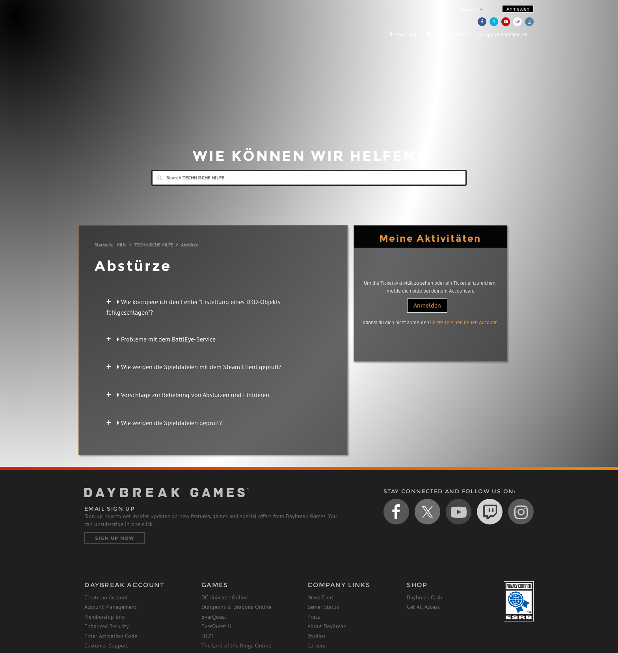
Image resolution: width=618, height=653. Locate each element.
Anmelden (427, 305)
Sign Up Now (114, 538)
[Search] (309, 178)
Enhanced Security (106, 626)
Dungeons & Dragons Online (236, 606)
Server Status (323, 606)
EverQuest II (216, 626)
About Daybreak (326, 626)
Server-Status (405, 34)
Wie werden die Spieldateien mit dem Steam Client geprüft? (199, 367)
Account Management (110, 606)
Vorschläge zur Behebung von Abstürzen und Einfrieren (193, 395)
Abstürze (189, 245)
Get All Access (423, 606)
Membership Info (104, 616)
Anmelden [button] (517, 9)
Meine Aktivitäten (449, 34)
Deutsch (468, 9)
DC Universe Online (224, 597)
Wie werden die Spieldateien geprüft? (169, 423)
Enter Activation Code (110, 636)
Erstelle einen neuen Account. (465, 322)
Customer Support (106, 645)
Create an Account (106, 597)
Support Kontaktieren (502, 34)
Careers (316, 645)
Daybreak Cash (424, 597)
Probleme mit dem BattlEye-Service (166, 339)
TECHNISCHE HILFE (153, 245)
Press (313, 616)
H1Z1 (207, 636)
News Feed (320, 597)
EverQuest (213, 616)
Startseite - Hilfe (111, 245)
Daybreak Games (119, 22)
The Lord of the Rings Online (236, 645)
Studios (316, 636)
